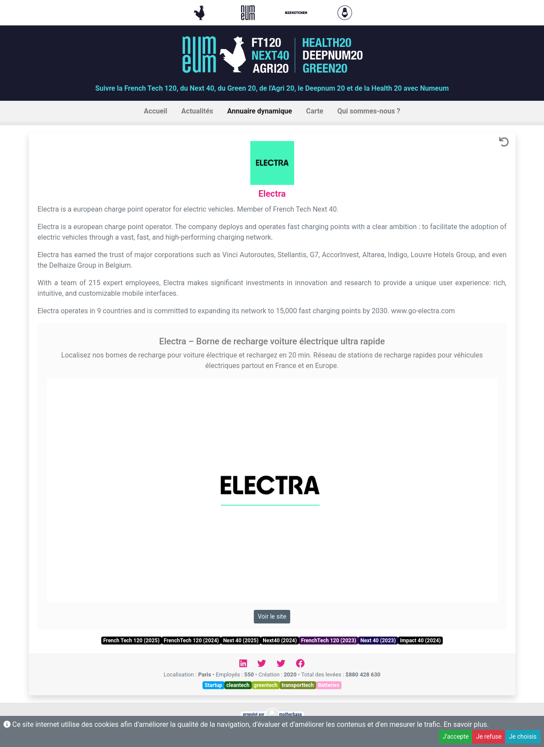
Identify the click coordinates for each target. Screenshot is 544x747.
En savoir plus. (466, 724)
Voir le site (272, 616)
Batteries (328, 685)
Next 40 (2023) (378, 640)
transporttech (297, 685)
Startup (213, 685)
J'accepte (456, 736)
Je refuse (488, 736)
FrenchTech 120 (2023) (328, 640)
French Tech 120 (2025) (131, 640)
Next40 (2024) (280, 640)
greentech (265, 685)
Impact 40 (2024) (420, 640)
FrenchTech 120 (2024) (191, 640)
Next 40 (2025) (241, 640)
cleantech (237, 685)
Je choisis (523, 736)
